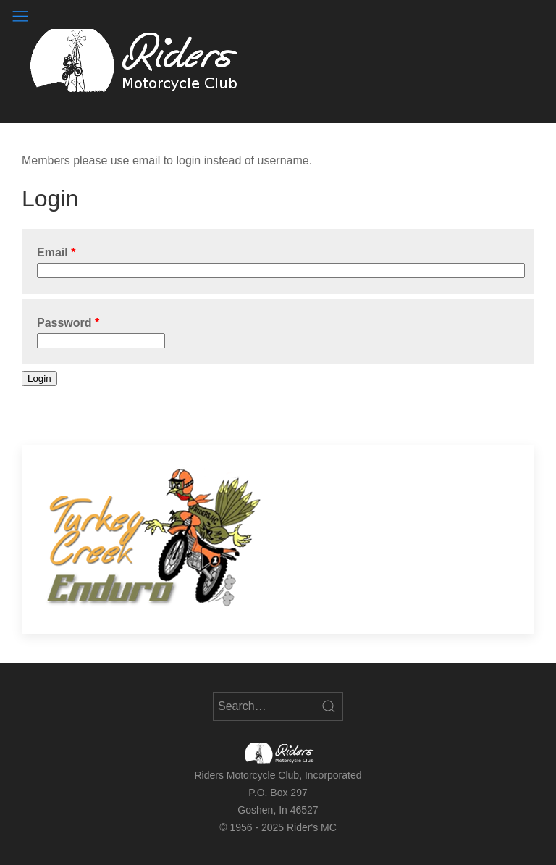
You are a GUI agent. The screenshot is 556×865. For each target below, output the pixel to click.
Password (64, 323)
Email (52, 252)
